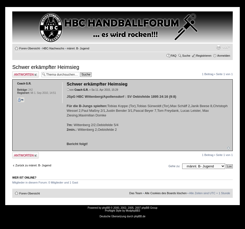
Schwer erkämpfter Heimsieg (45, 67)
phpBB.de (139, 216)
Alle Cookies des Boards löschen (166, 193)
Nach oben (228, 148)
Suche (186, 55)
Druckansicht (218, 47)
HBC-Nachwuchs (53, 48)
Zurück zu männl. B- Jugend (33, 165)
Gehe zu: (174, 166)
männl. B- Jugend (78, 48)
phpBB (106, 207)
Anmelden (223, 55)
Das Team (135, 193)
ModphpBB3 (133, 210)
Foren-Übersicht (29, 48)
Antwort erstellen (25, 74)
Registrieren (203, 55)
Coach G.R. (82, 89)
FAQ (173, 55)
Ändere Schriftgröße (226, 47)
